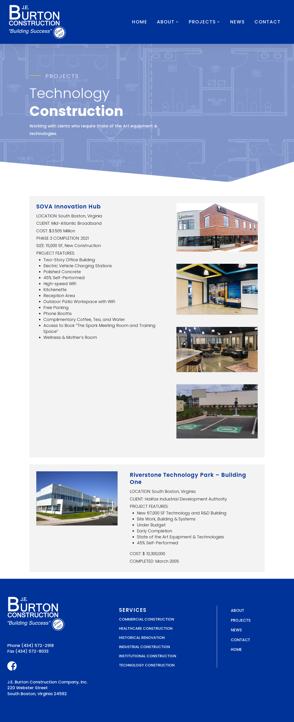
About (166, 22)
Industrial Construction (144, 646)
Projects (202, 22)
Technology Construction (147, 665)
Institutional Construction (147, 656)
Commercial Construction (146, 619)
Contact (267, 22)
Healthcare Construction (145, 628)
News (237, 22)
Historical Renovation (142, 637)
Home (139, 22)
